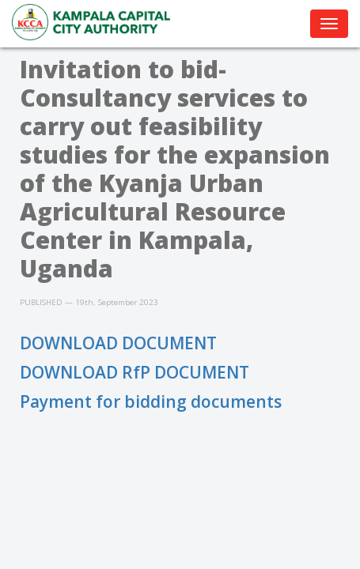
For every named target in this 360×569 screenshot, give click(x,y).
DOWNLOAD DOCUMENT (118, 343)
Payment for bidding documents (151, 401)
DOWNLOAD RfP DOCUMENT (134, 372)
